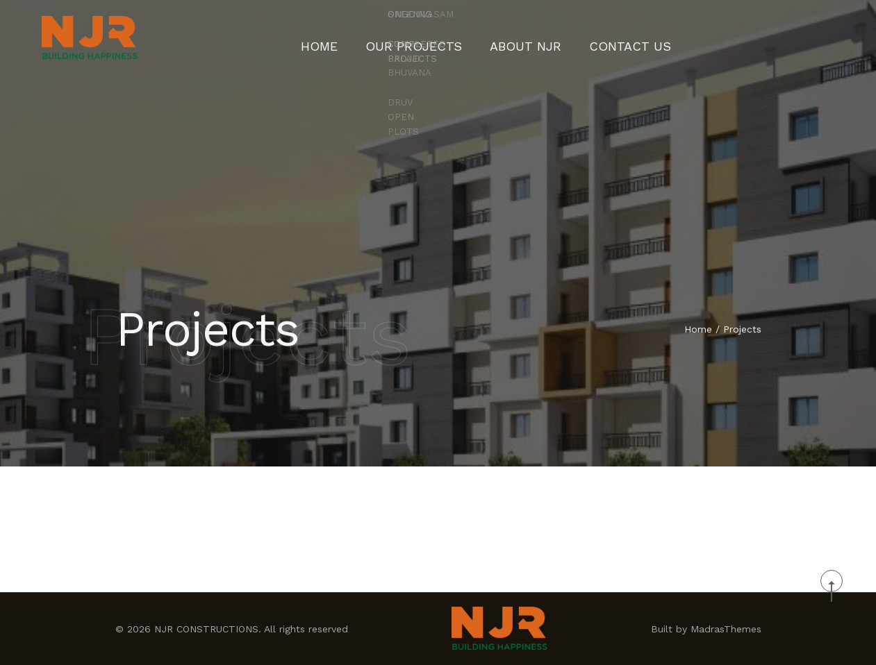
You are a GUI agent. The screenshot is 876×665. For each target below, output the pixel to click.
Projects (742, 330)
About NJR (520, 38)
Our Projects (428, 38)
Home (349, 38)
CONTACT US (607, 38)
